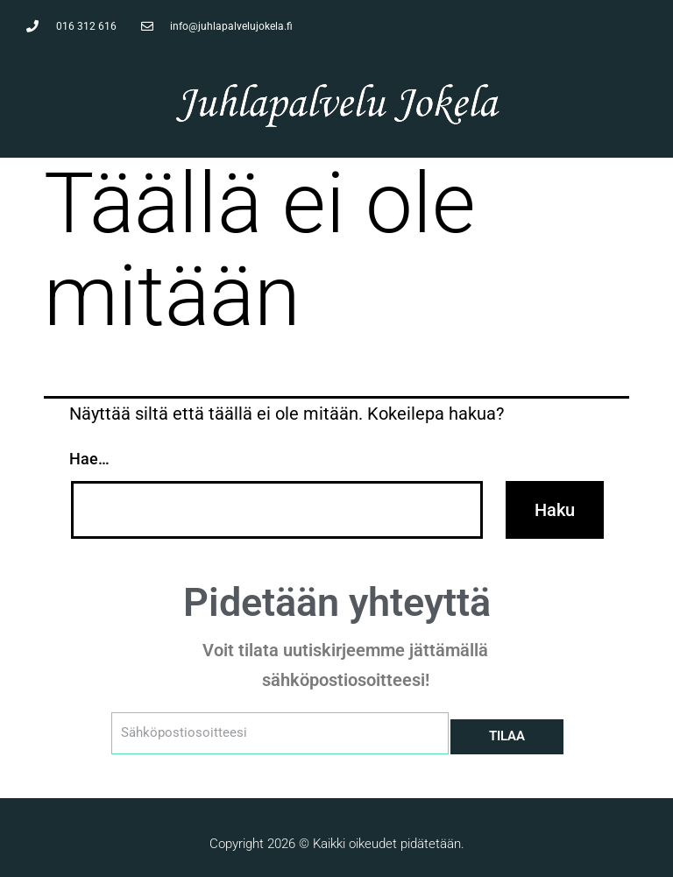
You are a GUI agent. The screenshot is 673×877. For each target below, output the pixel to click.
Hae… (89, 458)
